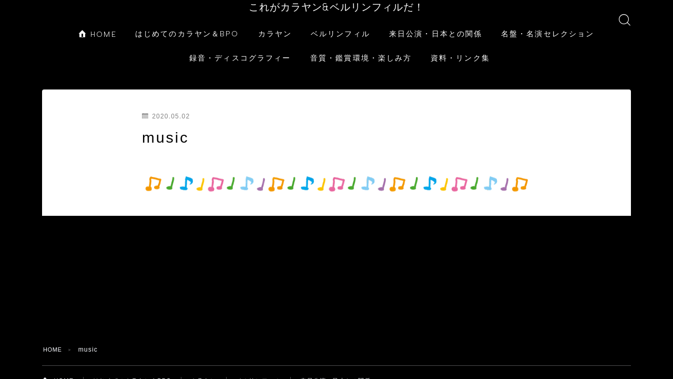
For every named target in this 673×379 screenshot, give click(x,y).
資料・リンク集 (460, 47)
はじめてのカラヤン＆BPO (187, 22)
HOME (98, 23)
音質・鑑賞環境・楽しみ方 (361, 47)
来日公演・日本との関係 (435, 22)
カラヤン (275, 22)
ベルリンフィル (340, 22)
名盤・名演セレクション (547, 22)
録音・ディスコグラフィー (240, 47)
